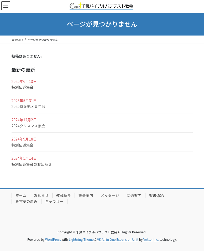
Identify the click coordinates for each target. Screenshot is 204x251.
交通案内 (134, 195)
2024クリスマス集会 (28, 125)
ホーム (21, 195)
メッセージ (110, 195)
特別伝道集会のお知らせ (32, 164)
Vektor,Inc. (151, 239)
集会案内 (86, 195)
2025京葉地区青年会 (28, 106)
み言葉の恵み (26, 201)
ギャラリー (54, 201)
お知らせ (41, 195)
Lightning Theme (81, 239)
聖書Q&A (156, 195)
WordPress (53, 239)
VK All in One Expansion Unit (117, 239)
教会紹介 (63, 195)
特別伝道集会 (23, 87)
